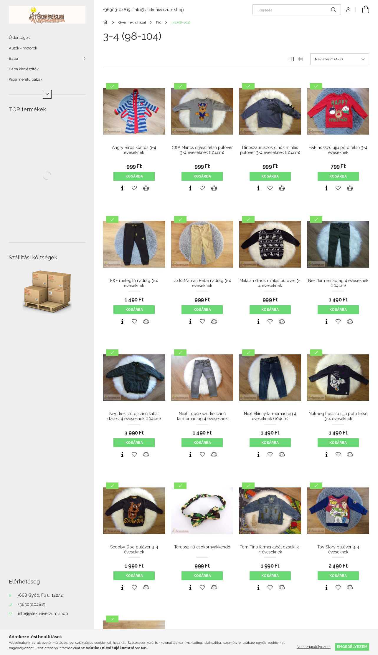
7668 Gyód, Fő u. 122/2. (40, 595)
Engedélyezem (352, 646)
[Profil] (348, 9)
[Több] (47, 94)
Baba (13, 58)
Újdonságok (19, 37)
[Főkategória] (106, 22)
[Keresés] (296, 9)
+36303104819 (31, 604)
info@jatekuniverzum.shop (43, 613)
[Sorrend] (339, 59)
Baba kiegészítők (24, 69)
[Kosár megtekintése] (362, 9)
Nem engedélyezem (314, 646)
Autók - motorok (23, 48)
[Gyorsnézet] (122, 188)
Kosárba (134, 176)
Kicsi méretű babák (25, 79)
